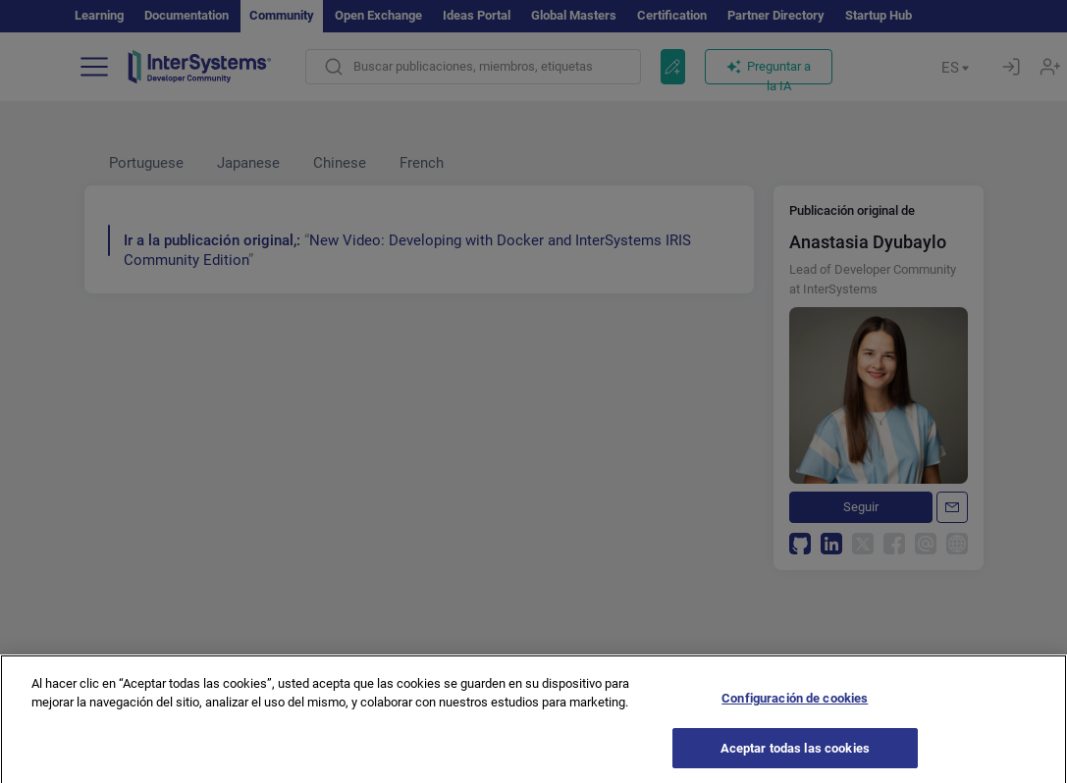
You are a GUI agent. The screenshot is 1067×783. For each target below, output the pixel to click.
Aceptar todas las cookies (795, 757)
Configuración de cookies (794, 707)
